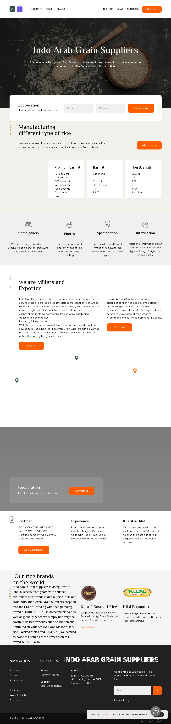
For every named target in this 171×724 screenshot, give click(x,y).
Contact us (81, 491)
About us (108, 9)
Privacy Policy (121, 700)
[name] (78, 108)
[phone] (110, 108)
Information (145, 233)
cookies (104, 714)
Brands (61, 9)
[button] (28, 224)
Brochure (120, 327)
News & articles (19, 695)
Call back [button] (152, 9)
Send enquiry (141, 108)
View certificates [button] (34, 550)
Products (36, 9)
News (120, 9)
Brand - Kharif (17, 680)
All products (149, 145)
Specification (107, 233)
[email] (132, 690)
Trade (49, 9)
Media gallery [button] (28, 233)
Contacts (132, 9)
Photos (69, 234)
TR (19, 9)
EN (12, 9)
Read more (87, 627)
